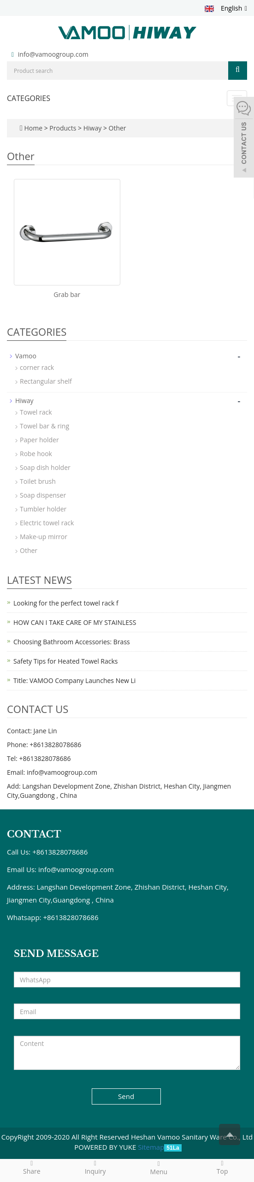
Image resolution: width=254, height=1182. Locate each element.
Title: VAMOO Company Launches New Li (74, 680)
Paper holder (39, 439)
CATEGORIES (28, 98)
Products (63, 128)
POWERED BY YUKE (106, 1147)
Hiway (92, 128)
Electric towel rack (47, 522)
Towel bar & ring (44, 426)
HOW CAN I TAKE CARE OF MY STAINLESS (74, 622)
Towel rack (36, 412)
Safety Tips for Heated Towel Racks (65, 661)
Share (32, 1167)
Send (126, 1096)
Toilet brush (38, 481)
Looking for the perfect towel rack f (65, 603)
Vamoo (25, 355)
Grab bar (66, 294)
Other (116, 128)
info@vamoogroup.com (53, 54)
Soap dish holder (45, 467)
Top (222, 1167)
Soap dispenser (43, 495)
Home (33, 128)
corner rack (37, 367)
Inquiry (95, 1167)
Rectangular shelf (46, 381)
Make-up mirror (43, 536)
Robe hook (36, 453)
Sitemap (151, 1147)
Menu (159, 1167)
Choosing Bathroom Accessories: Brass (71, 641)
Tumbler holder (43, 509)
